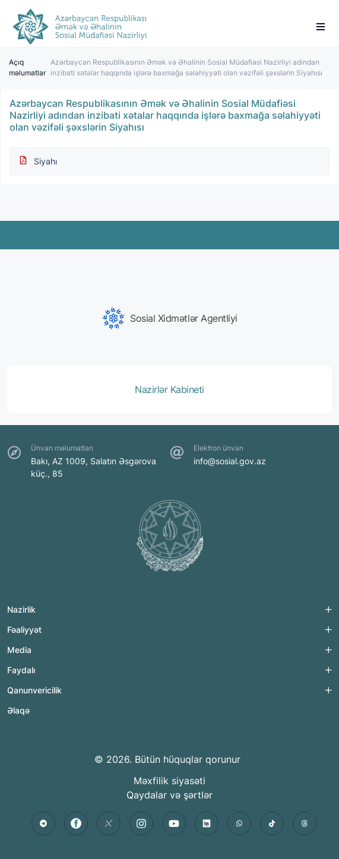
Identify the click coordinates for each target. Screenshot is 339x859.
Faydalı (21, 670)
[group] (169, 318)
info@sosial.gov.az (230, 461)
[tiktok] (272, 823)
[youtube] (174, 823)
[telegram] (43, 823)
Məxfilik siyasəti (169, 781)
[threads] (304, 823)
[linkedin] (206, 823)
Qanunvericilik (34, 690)
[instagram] (141, 823)
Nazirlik (21, 609)
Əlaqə (18, 710)
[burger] (320, 26)
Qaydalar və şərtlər (169, 795)
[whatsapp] (239, 823)
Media (19, 650)
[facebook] (76, 823)
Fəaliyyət (24, 630)
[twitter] (109, 823)
